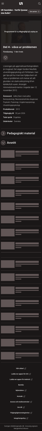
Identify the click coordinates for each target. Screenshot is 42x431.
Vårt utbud (21, 368)
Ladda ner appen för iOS (21, 374)
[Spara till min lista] (5, 57)
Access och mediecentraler (21, 402)
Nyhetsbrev (21, 390)
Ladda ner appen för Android (21, 379)
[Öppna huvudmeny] (2, 3)
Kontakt (21, 396)
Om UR (21, 407)
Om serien (34, 11)
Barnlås (21, 385)
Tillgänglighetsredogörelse (21, 413)
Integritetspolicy (21, 418)
